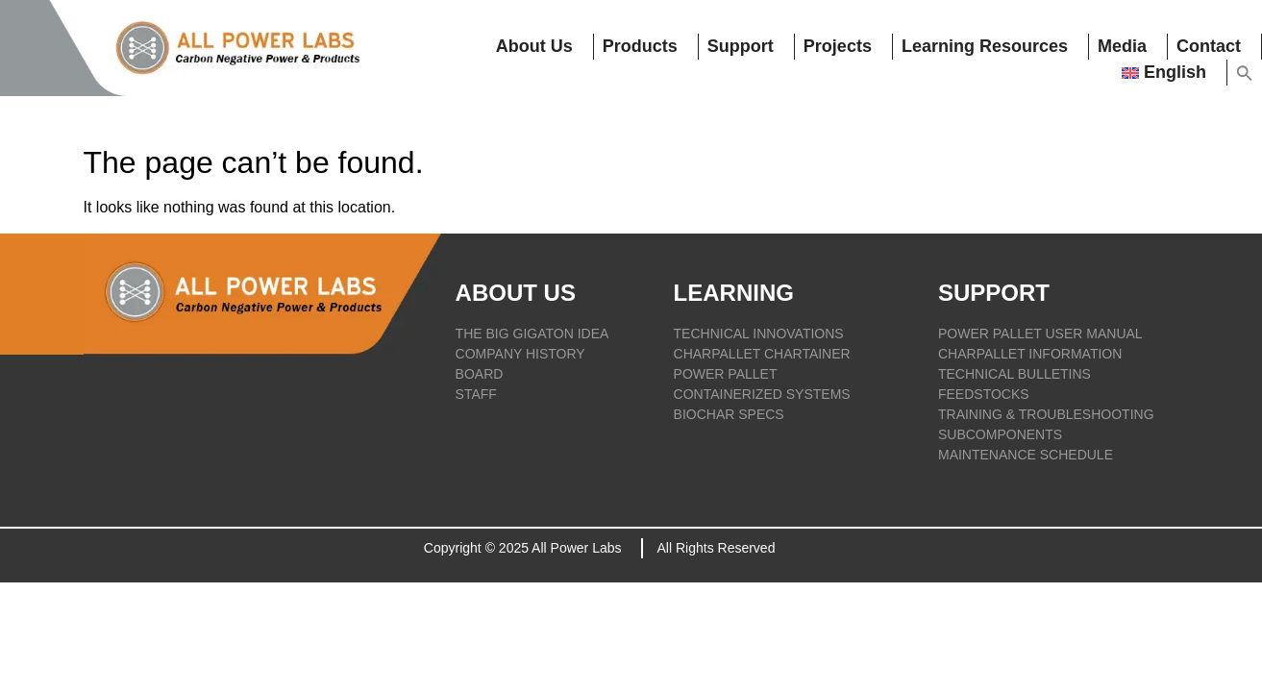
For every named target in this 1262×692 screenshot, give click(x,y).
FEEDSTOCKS (983, 394)
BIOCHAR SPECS (729, 414)
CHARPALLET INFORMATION (1030, 353)
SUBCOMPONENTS (1000, 434)
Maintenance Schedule (1025, 454)
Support (741, 46)
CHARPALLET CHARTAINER (762, 353)
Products (642, 46)
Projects (838, 46)
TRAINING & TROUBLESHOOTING (1046, 414)
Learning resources (985, 46)
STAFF (476, 394)
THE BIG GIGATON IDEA (532, 333)
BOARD (480, 374)
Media (1122, 46)
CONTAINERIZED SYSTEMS (762, 394)
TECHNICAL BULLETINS (1014, 374)
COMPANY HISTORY (520, 353)
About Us (536, 46)
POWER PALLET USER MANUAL (1040, 333)
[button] (1244, 73)
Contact (1208, 46)
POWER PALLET (726, 374)
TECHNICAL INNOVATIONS (759, 333)
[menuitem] (1170, 73)
